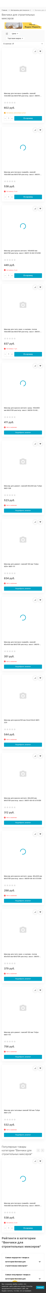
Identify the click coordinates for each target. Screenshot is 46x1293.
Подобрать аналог (23, 432)
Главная (4, 10)
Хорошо (40, 1287)
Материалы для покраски (20, 10)
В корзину (28, 118)
